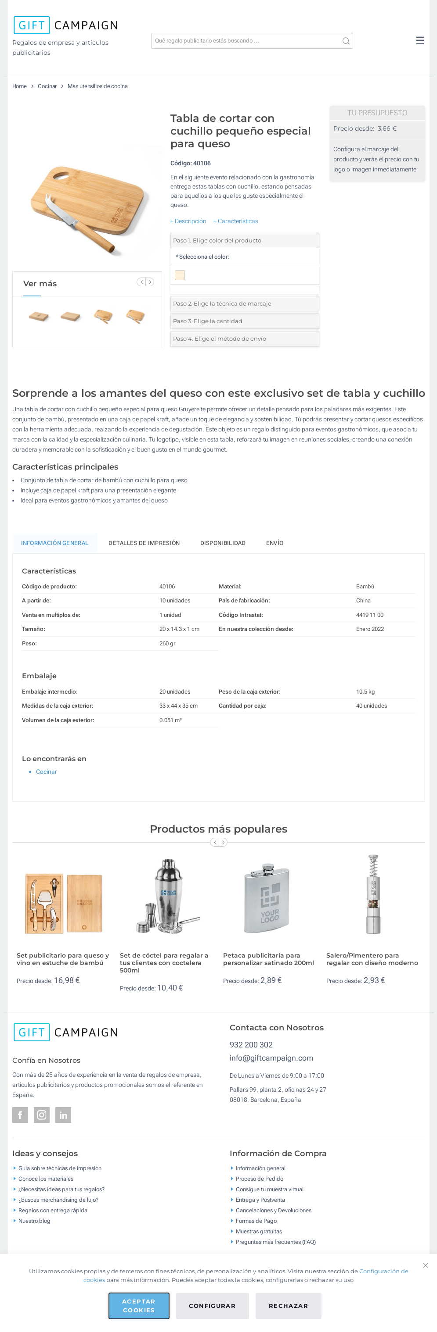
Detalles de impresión (144, 543)
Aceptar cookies (138, 1306)
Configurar (212, 1305)
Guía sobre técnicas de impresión (59, 1168)
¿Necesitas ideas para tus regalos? (61, 1189)
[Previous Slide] (141, 282)
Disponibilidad (223, 543)
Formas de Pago (256, 1221)
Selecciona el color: (202, 256)
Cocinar (47, 86)
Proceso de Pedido (259, 1178)
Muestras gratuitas (259, 1231)
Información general (260, 1168)
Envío (275, 543)
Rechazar (288, 1305)
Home (19, 86)
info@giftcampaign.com (271, 1057)
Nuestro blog (34, 1221)
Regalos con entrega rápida (52, 1210)
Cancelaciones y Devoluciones (273, 1210)
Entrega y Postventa (260, 1200)
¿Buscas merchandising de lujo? (58, 1200)
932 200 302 (251, 1044)
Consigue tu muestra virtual (269, 1189)
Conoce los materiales (45, 1178)
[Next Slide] (149, 282)
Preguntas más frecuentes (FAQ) (276, 1242)
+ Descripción (188, 220)
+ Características (235, 220)
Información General (55, 543)
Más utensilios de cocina (98, 86)
